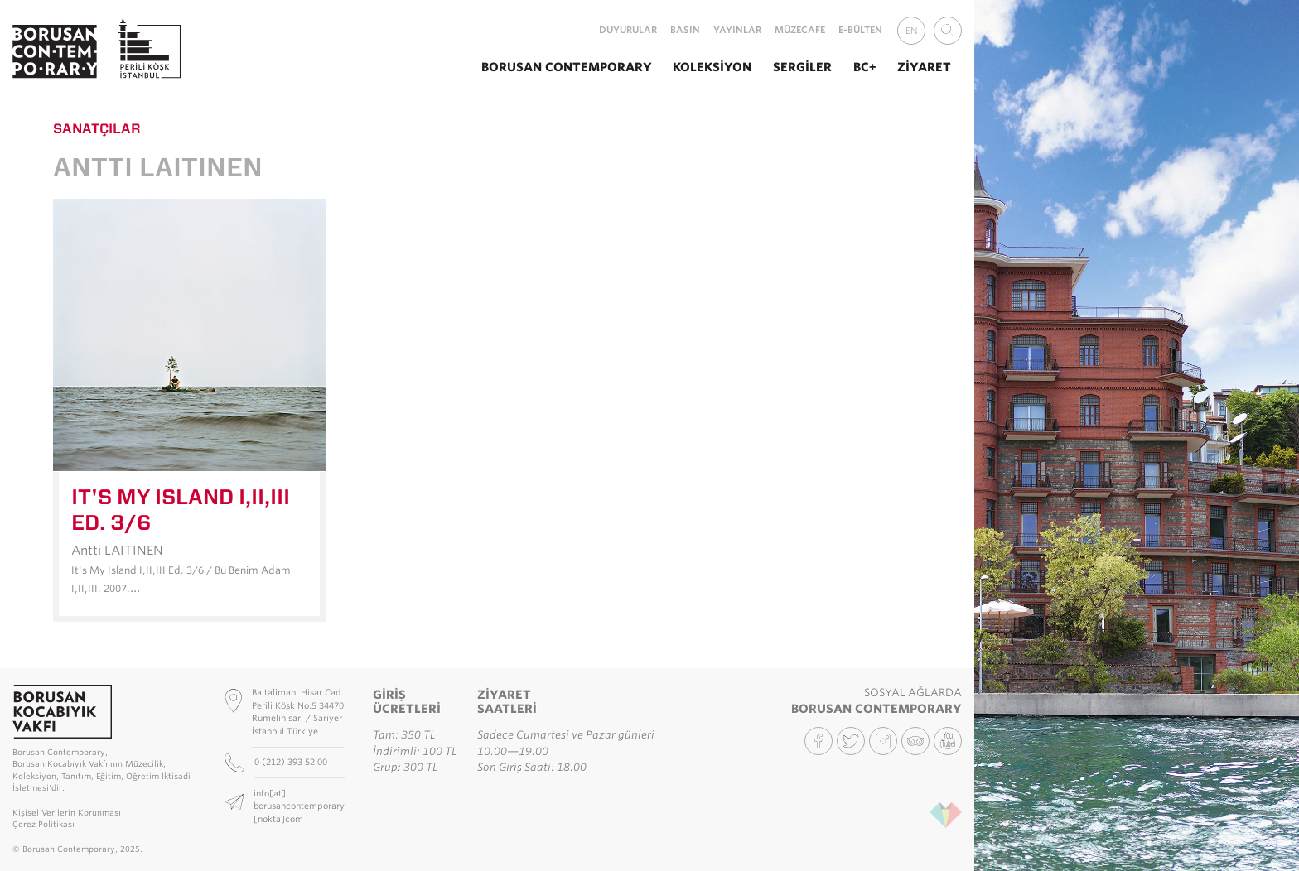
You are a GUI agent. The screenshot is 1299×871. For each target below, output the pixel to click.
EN (911, 30)
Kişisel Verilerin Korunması (66, 812)
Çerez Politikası (43, 824)
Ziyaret (924, 67)
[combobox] (948, 31)
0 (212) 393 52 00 (292, 762)
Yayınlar (737, 30)
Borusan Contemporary (566, 67)
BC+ (864, 67)
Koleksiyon (712, 67)
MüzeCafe (800, 30)
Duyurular (628, 30)
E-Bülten (860, 30)
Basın (685, 30)
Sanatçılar (97, 128)
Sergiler (802, 67)
